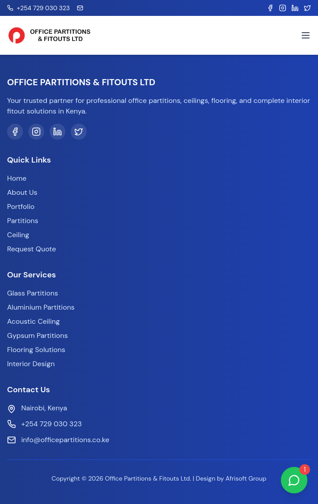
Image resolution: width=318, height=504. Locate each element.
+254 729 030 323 (51, 423)
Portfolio (20, 206)
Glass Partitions (32, 293)
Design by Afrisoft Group (231, 478)
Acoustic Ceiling (33, 321)
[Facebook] (15, 132)
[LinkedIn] (57, 132)
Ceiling (18, 234)
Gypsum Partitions (37, 335)
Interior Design (31, 363)
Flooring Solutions (36, 349)
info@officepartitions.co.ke (65, 439)
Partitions (22, 220)
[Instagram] (36, 132)
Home (17, 178)
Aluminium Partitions (41, 307)
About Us (22, 192)
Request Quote (31, 249)
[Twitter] (79, 132)
